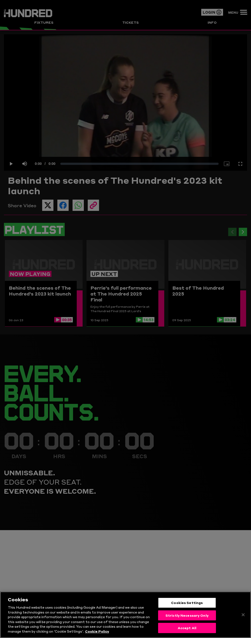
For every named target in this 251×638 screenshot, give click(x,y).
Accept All (187, 629)
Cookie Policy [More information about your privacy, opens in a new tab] (97, 632)
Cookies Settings (187, 604)
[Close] (243, 616)
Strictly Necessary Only (187, 617)
